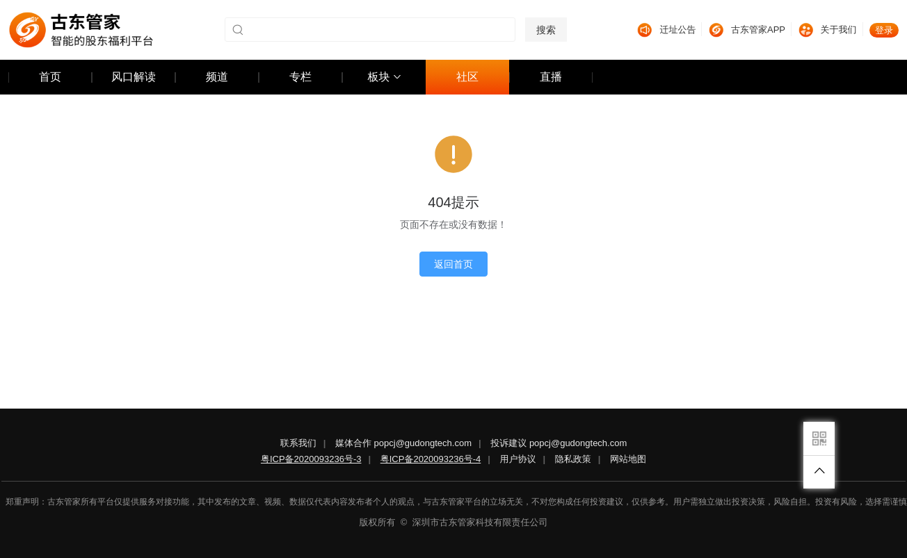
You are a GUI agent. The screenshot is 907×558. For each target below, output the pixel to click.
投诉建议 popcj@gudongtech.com (558, 443)
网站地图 (628, 459)
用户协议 (518, 459)
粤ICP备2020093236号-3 (311, 459)
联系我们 (298, 443)
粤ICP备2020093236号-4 (430, 459)
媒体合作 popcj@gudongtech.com (403, 443)
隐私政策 (573, 459)
